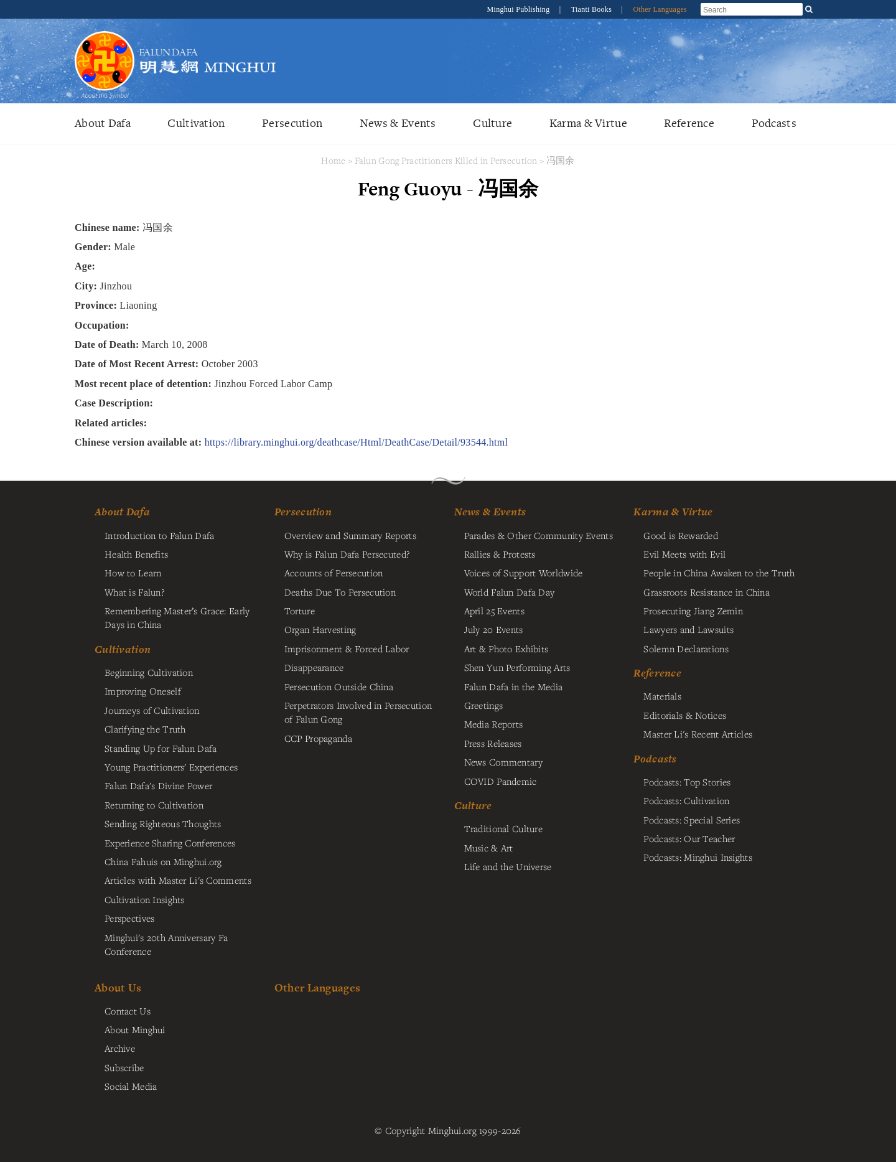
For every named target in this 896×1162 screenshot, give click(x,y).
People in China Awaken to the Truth (719, 572)
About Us (118, 987)
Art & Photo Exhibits (506, 648)
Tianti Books (592, 9)
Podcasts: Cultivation (686, 800)
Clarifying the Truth (145, 729)
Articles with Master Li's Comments (178, 880)
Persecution (292, 123)
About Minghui (135, 1029)
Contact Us (128, 1011)
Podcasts (774, 123)
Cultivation (196, 123)
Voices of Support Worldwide (523, 572)
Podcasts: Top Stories (686, 781)
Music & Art (488, 847)
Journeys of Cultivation (152, 710)
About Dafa (103, 123)
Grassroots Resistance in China (706, 592)
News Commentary (503, 762)
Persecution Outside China (338, 686)
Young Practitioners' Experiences (171, 767)
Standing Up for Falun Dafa (161, 748)
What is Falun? (134, 592)
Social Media (131, 1086)
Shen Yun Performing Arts (517, 667)
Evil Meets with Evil (684, 554)
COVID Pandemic (500, 781)
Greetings (483, 705)
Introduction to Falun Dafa (160, 535)
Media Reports (493, 724)
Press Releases (493, 743)
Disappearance (314, 667)
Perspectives (129, 918)
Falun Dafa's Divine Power (158, 785)
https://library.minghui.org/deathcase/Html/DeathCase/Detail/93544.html (356, 442)
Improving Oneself (143, 691)
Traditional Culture (503, 828)
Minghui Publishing (519, 9)
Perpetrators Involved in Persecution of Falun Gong (358, 712)
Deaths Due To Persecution (340, 592)
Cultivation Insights (145, 899)
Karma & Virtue (588, 123)
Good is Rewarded (680, 535)
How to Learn (133, 572)
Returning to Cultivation (154, 805)
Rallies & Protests (500, 554)
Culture (492, 123)
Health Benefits (136, 554)
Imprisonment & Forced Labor (346, 648)
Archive (120, 1048)
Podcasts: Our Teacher (689, 838)
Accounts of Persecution (333, 572)
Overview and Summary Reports (350, 535)
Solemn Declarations (685, 648)
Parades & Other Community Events (538, 535)
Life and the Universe (508, 866)
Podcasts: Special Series (691, 819)
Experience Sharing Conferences (170, 842)
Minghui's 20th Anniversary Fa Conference (166, 944)
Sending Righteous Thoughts (163, 823)
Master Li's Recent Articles (697, 734)
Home (333, 160)
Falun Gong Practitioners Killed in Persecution (447, 160)
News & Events (398, 123)
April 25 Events (494, 610)
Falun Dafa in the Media (513, 686)
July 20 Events (493, 629)
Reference (689, 123)
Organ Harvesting (320, 629)
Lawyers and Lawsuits (688, 629)
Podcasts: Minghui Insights (697, 857)
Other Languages (660, 9)
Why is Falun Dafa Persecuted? (346, 554)
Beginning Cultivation (149, 672)
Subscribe (124, 1067)
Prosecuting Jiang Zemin (693, 610)
